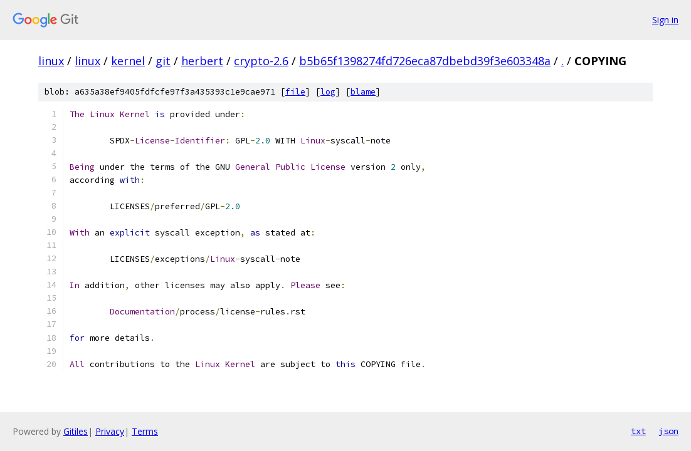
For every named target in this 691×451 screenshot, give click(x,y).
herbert (202, 60)
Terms (145, 431)
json (668, 431)
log (327, 91)
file (295, 91)
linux (51, 60)
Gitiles (75, 431)
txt (638, 431)
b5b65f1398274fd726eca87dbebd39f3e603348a (425, 60)
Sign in (665, 20)
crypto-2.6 (261, 60)
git (163, 60)
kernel (128, 60)
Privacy (109, 431)
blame (363, 91)
